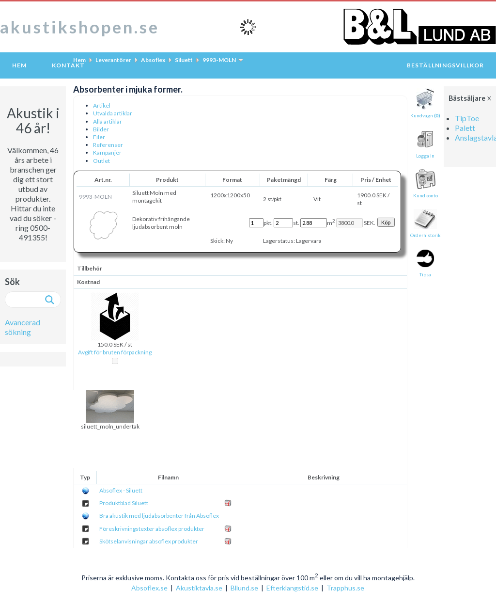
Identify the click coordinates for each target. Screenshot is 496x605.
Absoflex (153, 60)
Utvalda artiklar (112, 113)
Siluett (184, 60)
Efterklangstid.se (292, 588)
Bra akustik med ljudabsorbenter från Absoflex (159, 515)
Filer (99, 137)
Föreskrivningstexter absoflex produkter (151, 528)
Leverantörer (113, 60)
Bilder (101, 129)
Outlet (101, 160)
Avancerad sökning (22, 327)
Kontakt (68, 65)
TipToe (467, 118)
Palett (465, 127)
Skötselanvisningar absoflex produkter (148, 541)
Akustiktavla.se (199, 588)
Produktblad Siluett (123, 503)
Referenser (108, 144)
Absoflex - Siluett (120, 490)
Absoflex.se (149, 588)
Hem (19, 65)
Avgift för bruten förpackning (115, 352)
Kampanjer (107, 152)
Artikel (101, 105)
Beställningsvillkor (445, 65)
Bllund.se (244, 588)
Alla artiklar (107, 121)
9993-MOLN (219, 60)
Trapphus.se (345, 588)
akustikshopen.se (79, 26)
